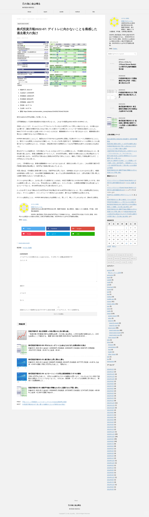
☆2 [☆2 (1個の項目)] (117, 262)
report (45, 12)
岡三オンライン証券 (114, 273)
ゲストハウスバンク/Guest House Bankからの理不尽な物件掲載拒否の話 (127, 65)
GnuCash (110, 287)
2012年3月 (110, 489)
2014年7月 (110, 482)
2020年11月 (111, 434)
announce (110, 275)
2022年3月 (110, 396)
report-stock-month (24, 243)
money (109, 301)
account (109, 270)
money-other (111, 304)
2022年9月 (110, 381)
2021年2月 (110, 427)
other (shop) (112, 354)
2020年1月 (110, 458)
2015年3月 (110, 475)
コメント (23, 260)
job (108, 292)
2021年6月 (110, 417)
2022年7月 (110, 386)
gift (108, 285)
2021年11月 (111, 405)
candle (61, 12)
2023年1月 (110, 372)
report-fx (110, 321)
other (109, 318)
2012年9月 (110, 487)
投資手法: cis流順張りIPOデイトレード (119, 195)
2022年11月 (111, 376)
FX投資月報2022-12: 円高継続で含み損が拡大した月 (128, 95)
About (29, 12)
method (77, 12)
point (108, 309)
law (108, 294)
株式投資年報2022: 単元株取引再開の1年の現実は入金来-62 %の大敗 (128, 109)
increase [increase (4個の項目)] (121, 255)
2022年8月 (110, 384)
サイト (22, 300)
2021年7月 (110, 415)
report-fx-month (114, 323)
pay (108, 306)
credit (109, 282)
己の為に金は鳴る (31, 4)
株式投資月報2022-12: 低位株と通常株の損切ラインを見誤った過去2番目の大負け (128, 124)
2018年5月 (110, 465)
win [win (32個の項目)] (110, 262)
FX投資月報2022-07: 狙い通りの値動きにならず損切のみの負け (43, 404)
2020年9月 (110, 439)
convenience (112, 347)
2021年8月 (110, 412)
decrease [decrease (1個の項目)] (111, 255)
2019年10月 (111, 463)
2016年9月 (110, 470)
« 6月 (109, 246)
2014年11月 (111, 477)
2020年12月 (111, 432)
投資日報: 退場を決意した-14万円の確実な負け (122, 144)
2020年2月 (110, 456)
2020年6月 (110, 446)
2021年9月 (110, 410)
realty (109, 311)
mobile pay (110, 299)
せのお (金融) (27, 247)
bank (108, 277)
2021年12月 (111, 403)
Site (93, 12)
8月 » (114, 246)
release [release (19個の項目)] (125, 258)
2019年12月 (111, 460)
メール (23, 293)
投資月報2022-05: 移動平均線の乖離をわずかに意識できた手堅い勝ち (53, 388)
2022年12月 (111, 374)
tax (108, 359)
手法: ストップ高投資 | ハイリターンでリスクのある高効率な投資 (44, 402)
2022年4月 (110, 393)
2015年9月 (110, 472)
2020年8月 (110, 441)
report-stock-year (114, 335)
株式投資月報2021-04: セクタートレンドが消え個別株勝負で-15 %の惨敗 (54, 373)
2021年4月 (110, 422)
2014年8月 (110, 480)
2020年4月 (110, 451)
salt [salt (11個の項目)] (133, 258)
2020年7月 (110, 444)
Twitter (25, 220)
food (109, 349)
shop (108, 342)
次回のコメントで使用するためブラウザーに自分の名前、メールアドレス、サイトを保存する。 (50, 310)
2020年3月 (110, 453)
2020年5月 (110, 448)
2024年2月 (110, 369)
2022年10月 (111, 379)
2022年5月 (110, 391)
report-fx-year (113, 325)
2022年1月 (110, 400)
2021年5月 (110, 420)
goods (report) (112, 316)
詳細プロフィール (36, 207)
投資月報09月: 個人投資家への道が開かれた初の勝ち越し (49, 331)
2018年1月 (110, 468)
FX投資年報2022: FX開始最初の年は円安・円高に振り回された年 (128, 81)
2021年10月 (111, 408)
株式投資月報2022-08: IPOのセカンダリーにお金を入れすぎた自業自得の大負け (57, 345)
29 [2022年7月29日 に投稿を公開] (126, 243)
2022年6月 (110, 388)
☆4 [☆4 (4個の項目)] (129, 262)
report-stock (112, 328)
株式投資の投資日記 (74, 509)
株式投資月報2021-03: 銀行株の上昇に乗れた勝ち (46, 359)
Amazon (110, 345)
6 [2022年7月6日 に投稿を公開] (117, 231)
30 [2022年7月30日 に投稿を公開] (130, 243)
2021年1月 (110, 429)
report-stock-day (114, 330)
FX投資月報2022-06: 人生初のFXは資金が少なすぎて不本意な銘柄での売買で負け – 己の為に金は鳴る (122, 214)
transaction (110, 361)
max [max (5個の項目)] (110, 258)
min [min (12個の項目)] (117, 258)
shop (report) (112, 337)
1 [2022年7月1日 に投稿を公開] (126, 227)
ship (108, 340)
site (108, 357)
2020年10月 (111, 436)
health (110, 352)
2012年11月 (111, 484)
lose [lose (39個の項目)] (129, 255)
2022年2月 (110, 398)
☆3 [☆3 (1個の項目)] (123, 262)
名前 (22, 286)
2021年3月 (110, 424)
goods (109, 289)
